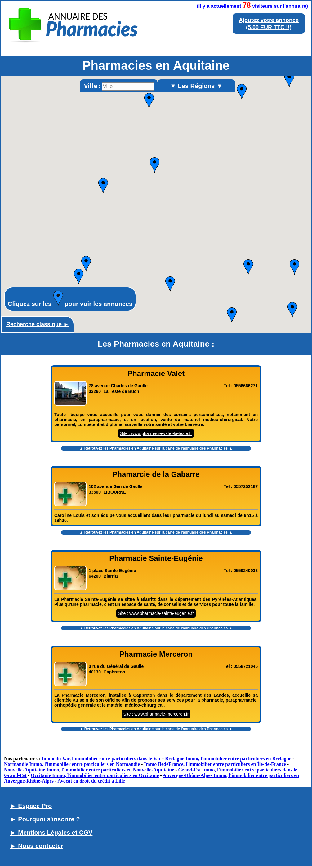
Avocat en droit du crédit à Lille (91, 781)
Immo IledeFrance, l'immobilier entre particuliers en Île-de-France (215, 764)
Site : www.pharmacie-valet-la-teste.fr (156, 433)
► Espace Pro (31, 805)
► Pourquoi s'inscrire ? (45, 819)
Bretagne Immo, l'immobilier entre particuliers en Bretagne (228, 758)
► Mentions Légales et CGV (51, 832)
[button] (86, 264)
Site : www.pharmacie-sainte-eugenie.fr (156, 613)
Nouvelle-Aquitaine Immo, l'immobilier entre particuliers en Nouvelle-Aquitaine (89, 769)
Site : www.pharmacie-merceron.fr (156, 714)
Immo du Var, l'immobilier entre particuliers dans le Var (101, 758)
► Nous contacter (36, 845)
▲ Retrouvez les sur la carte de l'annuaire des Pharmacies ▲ (155, 448)
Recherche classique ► (37, 324)
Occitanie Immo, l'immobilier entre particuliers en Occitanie (95, 775)
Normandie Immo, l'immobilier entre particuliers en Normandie (72, 764)
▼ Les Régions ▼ (196, 85)
